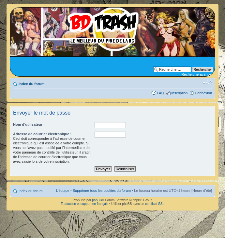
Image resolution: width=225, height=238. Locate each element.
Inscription (179, 93)
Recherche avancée (197, 74)
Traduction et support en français (84, 204)
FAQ (160, 93)
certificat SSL (154, 204)
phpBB (97, 200)
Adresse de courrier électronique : (42, 134)
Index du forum (31, 84)
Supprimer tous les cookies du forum (102, 190)
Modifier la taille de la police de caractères (207, 82)
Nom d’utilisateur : (29, 124)
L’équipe (62, 190)
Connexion (203, 93)
